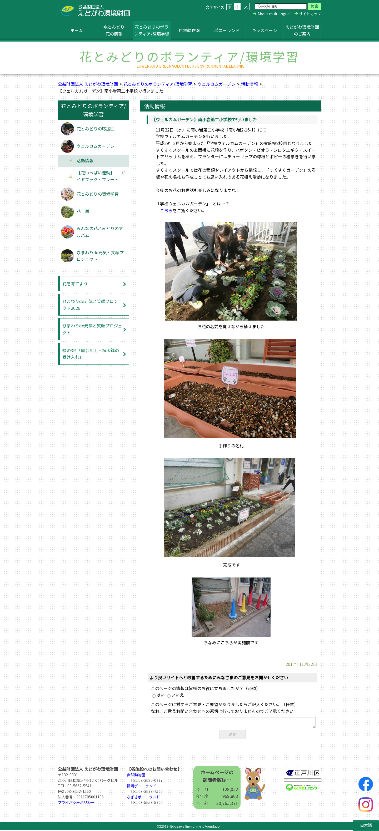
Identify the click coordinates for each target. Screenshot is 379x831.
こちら (166, 210)
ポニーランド (227, 30)
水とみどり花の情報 (113, 30)
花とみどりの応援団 (95, 128)
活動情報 (249, 84)
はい (158, 695)
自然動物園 (189, 30)
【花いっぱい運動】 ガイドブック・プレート (101, 176)
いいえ (175, 695)
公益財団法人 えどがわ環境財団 (88, 84)
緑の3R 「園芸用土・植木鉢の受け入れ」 (90, 353)
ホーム (76, 30)
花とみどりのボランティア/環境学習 (151, 30)
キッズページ (264, 30)
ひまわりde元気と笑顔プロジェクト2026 (92, 304)
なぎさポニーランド (143, 797)
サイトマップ (310, 13)
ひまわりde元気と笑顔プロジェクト (100, 255)
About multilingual (274, 13)
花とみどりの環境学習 (98, 194)
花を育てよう (75, 283)
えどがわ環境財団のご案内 (302, 30)
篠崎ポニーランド (141, 786)
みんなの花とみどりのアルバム (100, 231)
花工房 (83, 211)
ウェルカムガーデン (217, 84)
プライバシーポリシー (76, 803)
